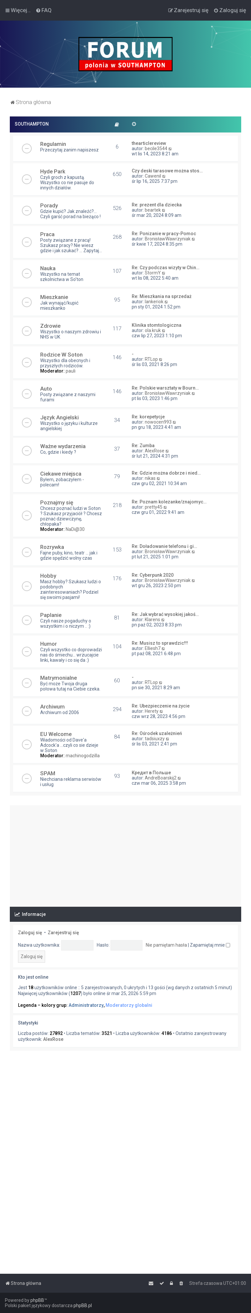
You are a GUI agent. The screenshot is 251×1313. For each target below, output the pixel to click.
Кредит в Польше (151, 772)
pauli (70, 371)
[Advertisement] (125, 851)
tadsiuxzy (155, 738)
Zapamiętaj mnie (210, 945)
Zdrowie (50, 326)
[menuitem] (44, 10)
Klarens (152, 619)
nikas (150, 478)
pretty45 (153, 507)
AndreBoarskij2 (160, 777)
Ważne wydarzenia (63, 446)
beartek (153, 210)
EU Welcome (56, 734)
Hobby (48, 575)
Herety (152, 711)
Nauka (48, 268)
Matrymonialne (58, 677)
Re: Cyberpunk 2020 (153, 575)
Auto (46, 388)
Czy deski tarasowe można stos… (167, 170)
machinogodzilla (83, 755)
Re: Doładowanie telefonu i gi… (164, 546)
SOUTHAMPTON (32, 124)
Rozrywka (52, 547)
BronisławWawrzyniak (168, 238)
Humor (48, 643)
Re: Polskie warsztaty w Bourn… (165, 388)
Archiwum (52, 706)
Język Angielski (59, 417)
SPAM (47, 773)
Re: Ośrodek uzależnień (157, 733)
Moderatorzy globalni (129, 1005)
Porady (49, 205)
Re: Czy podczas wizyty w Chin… (165, 267)
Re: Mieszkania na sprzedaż (162, 296)
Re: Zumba (143, 445)
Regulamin (53, 144)
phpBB (37, 1300)
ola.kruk (153, 330)
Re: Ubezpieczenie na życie (161, 706)
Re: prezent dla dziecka (157, 204)
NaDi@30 (75, 529)
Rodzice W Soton (61, 354)
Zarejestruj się (63, 932)
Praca (47, 234)
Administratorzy (86, 1005)
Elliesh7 (152, 648)
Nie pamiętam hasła (166, 945)
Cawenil (153, 176)
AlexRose (154, 450)
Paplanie (50, 615)
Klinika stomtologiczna (156, 325)
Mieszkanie (54, 297)
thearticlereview (149, 143)
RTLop (151, 359)
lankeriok (154, 301)
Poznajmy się (56, 502)
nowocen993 (158, 422)
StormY (153, 272)
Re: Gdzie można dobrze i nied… (166, 473)
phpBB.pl (83, 1305)
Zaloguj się (30, 932)
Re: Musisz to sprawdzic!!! (160, 643)
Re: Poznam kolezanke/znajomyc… (169, 501)
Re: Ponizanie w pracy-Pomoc (164, 233)
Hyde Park (52, 171)
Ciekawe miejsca (60, 473)
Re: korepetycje (148, 416)
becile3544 (156, 148)
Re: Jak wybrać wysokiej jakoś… (165, 614)
